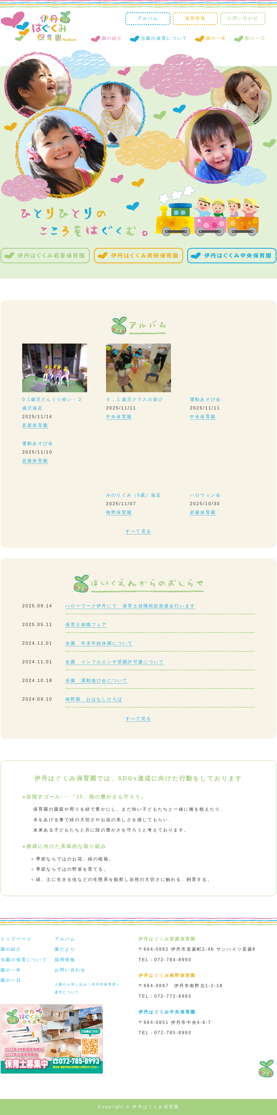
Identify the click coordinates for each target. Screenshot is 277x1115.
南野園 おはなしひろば (94, 699)
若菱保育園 (35, 425)
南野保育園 (119, 512)
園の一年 (216, 38)
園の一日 (255, 38)
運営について (67, 992)
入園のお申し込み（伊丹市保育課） (87, 984)
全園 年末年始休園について (99, 643)
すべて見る (138, 531)
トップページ (16, 939)
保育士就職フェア (86, 624)
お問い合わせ (242, 18)
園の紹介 (112, 38)
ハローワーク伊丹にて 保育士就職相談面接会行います (130, 606)
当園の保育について (164, 38)
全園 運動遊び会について (96, 680)
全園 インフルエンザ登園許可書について (114, 662)
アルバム (147, 18)
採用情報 (195, 18)
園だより (65, 949)
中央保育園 (119, 416)
